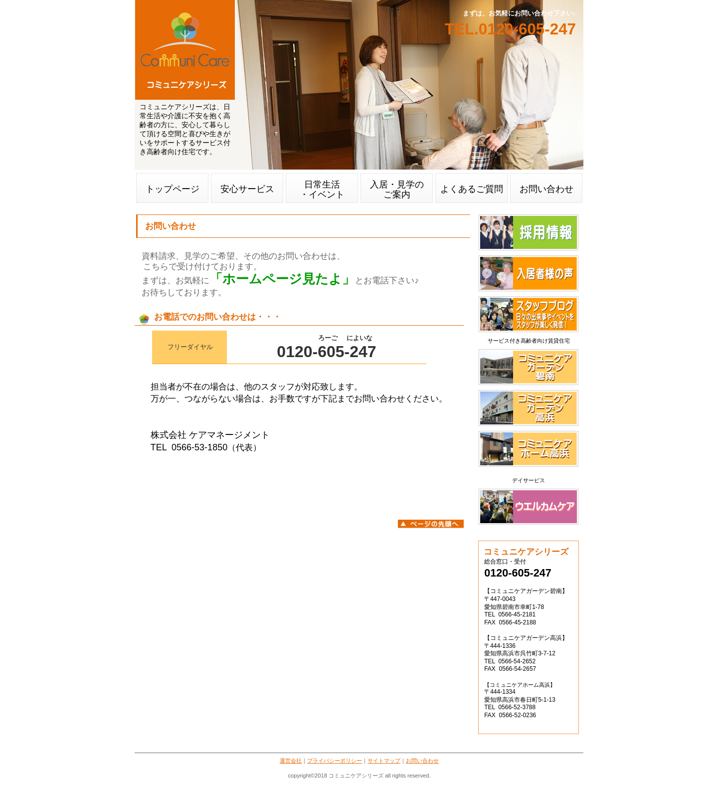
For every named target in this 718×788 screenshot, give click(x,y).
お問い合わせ (422, 761)
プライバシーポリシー (334, 761)
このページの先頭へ (431, 524)
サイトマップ (383, 761)
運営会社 (291, 761)
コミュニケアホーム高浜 (528, 449)
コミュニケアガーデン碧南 (528, 367)
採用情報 (528, 232)
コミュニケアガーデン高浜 (528, 408)
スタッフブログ (528, 314)
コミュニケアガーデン (185, 50)
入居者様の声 (528, 273)
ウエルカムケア (528, 507)
